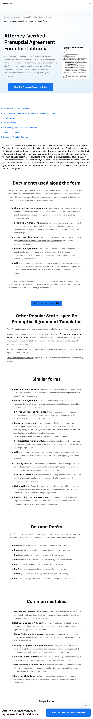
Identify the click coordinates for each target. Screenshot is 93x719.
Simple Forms (7, 3)
